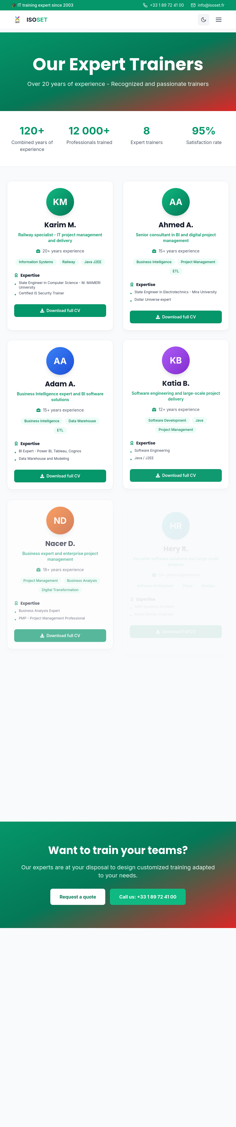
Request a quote (78, 897)
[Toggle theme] (203, 19)
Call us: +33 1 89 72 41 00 (147, 897)
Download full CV (60, 310)
